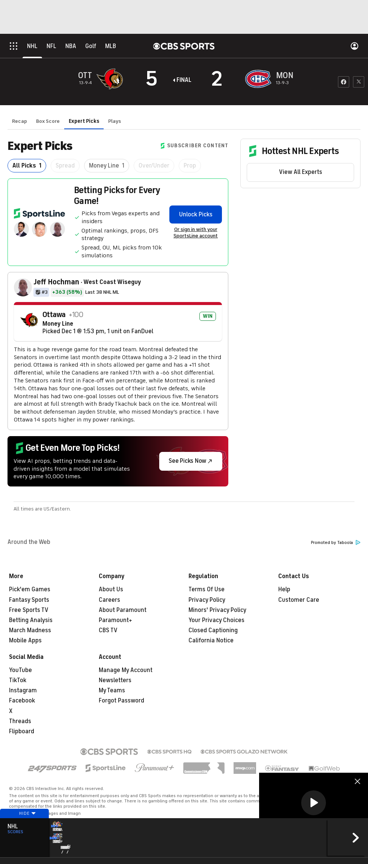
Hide (24, 827)
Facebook (22, 700)
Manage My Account (125, 670)
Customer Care (298, 600)
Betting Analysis (31, 620)
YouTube (20, 670)
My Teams (112, 690)
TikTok (17, 680)
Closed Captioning (213, 630)
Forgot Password (121, 700)
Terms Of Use (207, 589)
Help (284, 589)
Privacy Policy (207, 600)
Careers (109, 600)
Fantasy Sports (29, 600)
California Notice (211, 640)
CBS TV (108, 630)
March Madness (30, 630)
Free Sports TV (28, 610)
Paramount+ (115, 620)
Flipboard (21, 731)
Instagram (23, 690)
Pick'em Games (29, 589)
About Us (111, 589)
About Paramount (122, 610)
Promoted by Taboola (335, 542)
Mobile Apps (25, 640)
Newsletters (115, 680)
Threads (20, 721)
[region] (313, 803)
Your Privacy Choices (216, 620)
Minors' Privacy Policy (217, 610)
